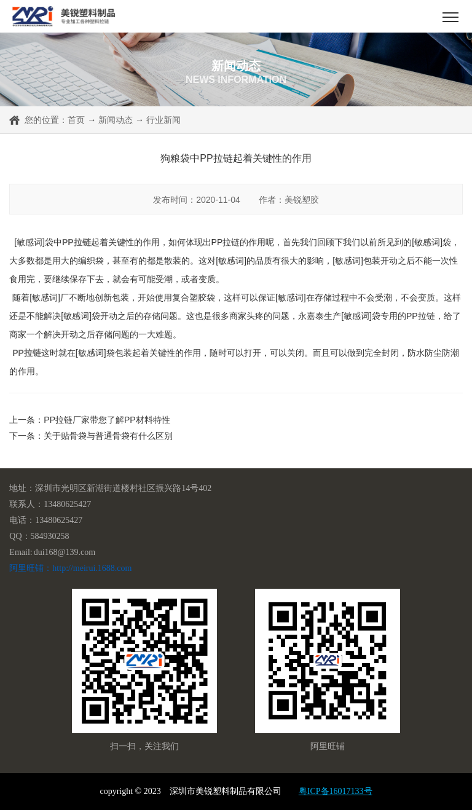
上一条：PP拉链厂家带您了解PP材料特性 (89, 420)
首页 (76, 120)
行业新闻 (163, 120)
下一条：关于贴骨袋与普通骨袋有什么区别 (91, 436)
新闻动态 (115, 120)
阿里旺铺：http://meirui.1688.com (70, 568)
